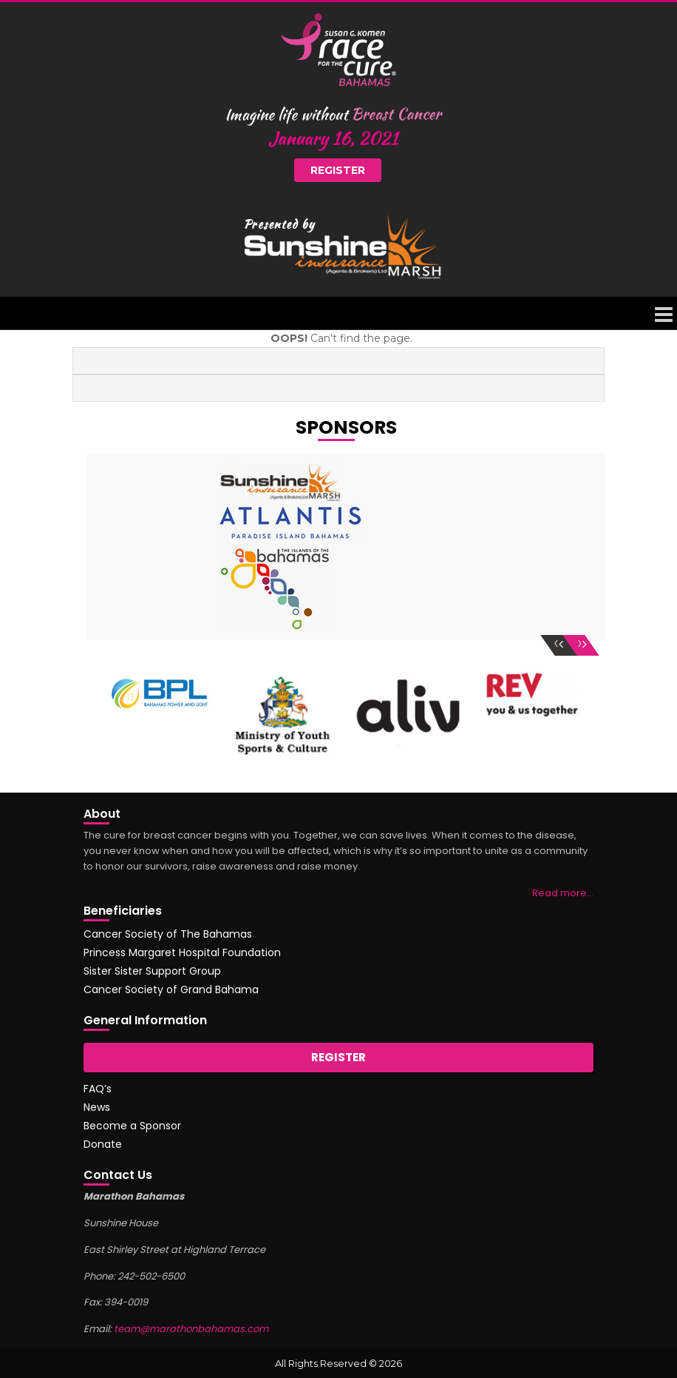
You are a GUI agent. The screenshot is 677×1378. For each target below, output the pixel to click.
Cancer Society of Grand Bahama (171, 989)
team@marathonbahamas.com (191, 1329)
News (97, 1107)
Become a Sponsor (132, 1125)
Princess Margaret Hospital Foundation (182, 952)
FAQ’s (98, 1088)
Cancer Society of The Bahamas (168, 934)
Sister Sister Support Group (152, 971)
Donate (103, 1144)
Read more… (562, 893)
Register (337, 170)
